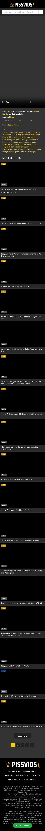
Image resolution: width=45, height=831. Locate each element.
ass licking (26, 134)
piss (29, 132)
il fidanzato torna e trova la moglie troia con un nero (21, 726)
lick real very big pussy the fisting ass (15, 286)
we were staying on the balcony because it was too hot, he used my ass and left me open (21, 382)
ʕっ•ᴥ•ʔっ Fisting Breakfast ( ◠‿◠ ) (15, 510)
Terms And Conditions (14, 775)
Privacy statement (33, 775)
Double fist (34, 139)
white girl (32, 151)
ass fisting (17, 134)
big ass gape (14, 137)
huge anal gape (30, 142)
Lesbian (17, 144)
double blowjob (22, 139)
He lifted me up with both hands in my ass (17, 479)
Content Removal (29, 779)
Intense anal (7, 144)
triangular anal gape (10, 151)
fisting (5, 132)
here (7, 817)
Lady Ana (6, 111)
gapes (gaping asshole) (18, 132)
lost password (14, 771)
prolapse (24, 147)
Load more (22, 736)
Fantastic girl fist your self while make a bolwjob (20, 696)
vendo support (14, 779)
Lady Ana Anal (14, 125)
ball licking (35, 134)
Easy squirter (7, 142)
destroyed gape (8, 139)
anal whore (7, 134)
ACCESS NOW (22, 825)
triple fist (23, 151)
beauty (5, 137)
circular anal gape (27, 137)
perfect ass (15, 147)
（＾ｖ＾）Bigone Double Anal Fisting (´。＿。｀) (21, 223)
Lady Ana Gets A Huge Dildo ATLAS (15, 666)
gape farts (18, 142)
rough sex (22, 149)
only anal (6, 147)
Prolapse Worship (9, 149)
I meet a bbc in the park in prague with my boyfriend (21, 603)
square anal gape (34, 149)
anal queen (37, 132)
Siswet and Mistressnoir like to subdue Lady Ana (20, 540)
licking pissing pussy (29, 144)
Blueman (12, 117)
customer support (29, 771)
